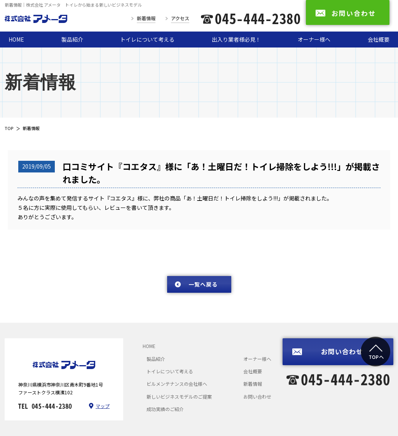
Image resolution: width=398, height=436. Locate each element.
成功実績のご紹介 (165, 409)
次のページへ (359, 261)
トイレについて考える (147, 39)
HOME (16, 39)
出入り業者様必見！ (236, 39)
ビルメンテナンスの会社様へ (177, 383)
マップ (103, 406)
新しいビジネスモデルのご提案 (179, 396)
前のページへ (37, 261)
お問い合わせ (257, 396)
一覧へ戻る (203, 284)
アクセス (180, 18)
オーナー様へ (314, 39)
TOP (9, 128)
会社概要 (378, 39)
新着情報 (146, 18)
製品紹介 (72, 39)
